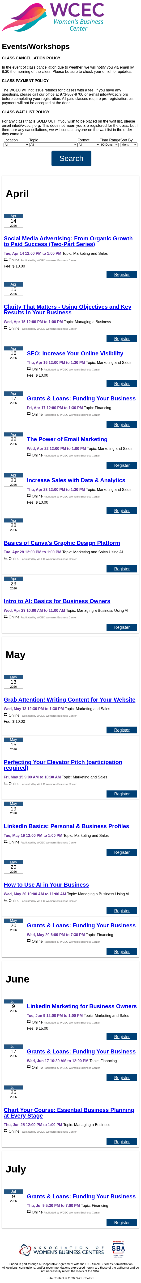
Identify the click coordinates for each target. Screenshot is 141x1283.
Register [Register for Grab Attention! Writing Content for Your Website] (122, 730)
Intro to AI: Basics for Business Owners (57, 601)
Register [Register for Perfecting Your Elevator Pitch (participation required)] (122, 794)
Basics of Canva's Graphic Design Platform (62, 543)
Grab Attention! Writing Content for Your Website (69, 699)
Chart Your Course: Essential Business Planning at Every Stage (69, 1113)
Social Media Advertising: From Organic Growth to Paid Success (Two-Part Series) (68, 241)
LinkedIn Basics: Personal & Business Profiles (66, 826)
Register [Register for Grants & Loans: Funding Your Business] (122, 424)
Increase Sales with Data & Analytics (76, 480)
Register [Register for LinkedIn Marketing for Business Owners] (122, 1036)
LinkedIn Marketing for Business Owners (82, 1006)
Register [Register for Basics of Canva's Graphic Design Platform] (122, 569)
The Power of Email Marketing (67, 439)
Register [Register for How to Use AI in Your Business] (122, 911)
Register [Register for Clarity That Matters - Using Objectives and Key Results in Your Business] (122, 338)
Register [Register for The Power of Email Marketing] (122, 465)
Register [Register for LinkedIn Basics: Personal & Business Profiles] (122, 852)
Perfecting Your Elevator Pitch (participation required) (63, 765)
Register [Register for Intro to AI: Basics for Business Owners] (122, 627)
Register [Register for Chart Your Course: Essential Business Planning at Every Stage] (122, 1141)
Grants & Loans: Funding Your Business (81, 398)
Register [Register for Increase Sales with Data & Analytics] (122, 510)
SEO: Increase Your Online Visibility (75, 353)
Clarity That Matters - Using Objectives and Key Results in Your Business (67, 310)
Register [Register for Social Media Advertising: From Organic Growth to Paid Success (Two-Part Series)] (122, 274)
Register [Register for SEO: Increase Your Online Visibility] (122, 383)
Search (71, 158)
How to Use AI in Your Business (46, 884)
